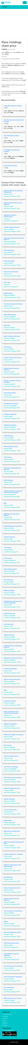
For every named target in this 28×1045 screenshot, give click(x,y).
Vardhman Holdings (10, 668)
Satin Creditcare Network (12, 336)
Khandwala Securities (11, 446)
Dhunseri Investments (11, 271)
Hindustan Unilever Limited (13, 105)
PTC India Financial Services (13, 777)
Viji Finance (7, 347)
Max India (7, 282)
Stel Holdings (8, 877)
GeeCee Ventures (9, 537)
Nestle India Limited (10, 165)
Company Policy (7, 1014)
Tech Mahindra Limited (11, 135)
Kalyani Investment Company (13, 854)
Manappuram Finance (11, 403)
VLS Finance (8, 457)
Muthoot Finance (9, 613)
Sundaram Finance (10, 701)
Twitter (4, 1021)
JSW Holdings (8, 480)
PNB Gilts (7, 325)
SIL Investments (9, 987)
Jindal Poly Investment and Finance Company (13, 602)
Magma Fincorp (9, 635)
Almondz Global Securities (12, 932)
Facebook (5, 1016)
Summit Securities (10, 393)
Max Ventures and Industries (13, 966)
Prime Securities (9, 261)
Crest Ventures (8, 624)
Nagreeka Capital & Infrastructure (10, 215)
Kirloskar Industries (10, 414)
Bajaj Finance (8, 293)
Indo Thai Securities (10, 809)
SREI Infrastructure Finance (13, 998)
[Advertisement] (14, 23)
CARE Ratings (8, 436)
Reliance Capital (9, 590)
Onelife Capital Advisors (11, 227)
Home (4, 6)
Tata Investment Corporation (13, 911)
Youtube (4, 1025)
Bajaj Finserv (8, 820)
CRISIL (6, 921)
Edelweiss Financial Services (13, 658)
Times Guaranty (9, 250)
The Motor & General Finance (13, 304)
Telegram (5, 1023)
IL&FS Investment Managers (13, 976)
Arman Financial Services (12, 888)
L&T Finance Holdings (11, 767)
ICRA (5, 690)
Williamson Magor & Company (14, 734)
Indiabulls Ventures (10, 425)
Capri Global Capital (10, 569)
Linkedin (4, 1018)
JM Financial (8, 558)
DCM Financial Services (11, 943)
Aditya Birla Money (10, 314)
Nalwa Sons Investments (12, 831)
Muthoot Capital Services (12, 788)
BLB (5, 503)
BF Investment (8, 580)
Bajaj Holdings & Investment (13, 526)
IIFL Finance (8, 745)
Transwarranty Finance (11, 756)
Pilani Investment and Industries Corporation (11, 712)
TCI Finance (7, 547)
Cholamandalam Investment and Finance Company (13, 491)
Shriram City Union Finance (13, 357)
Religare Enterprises (10, 724)
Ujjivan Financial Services (12, 679)
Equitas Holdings (9, 799)
